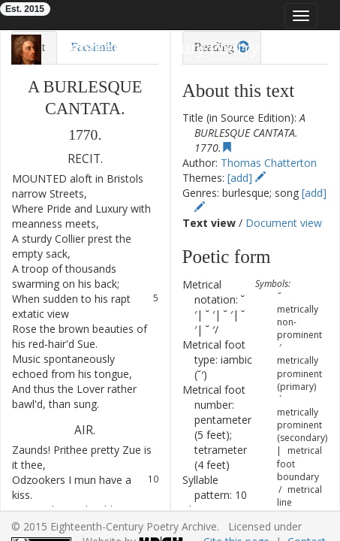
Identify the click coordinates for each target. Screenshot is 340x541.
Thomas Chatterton (269, 163)
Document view (283, 223)
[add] (246, 178)
